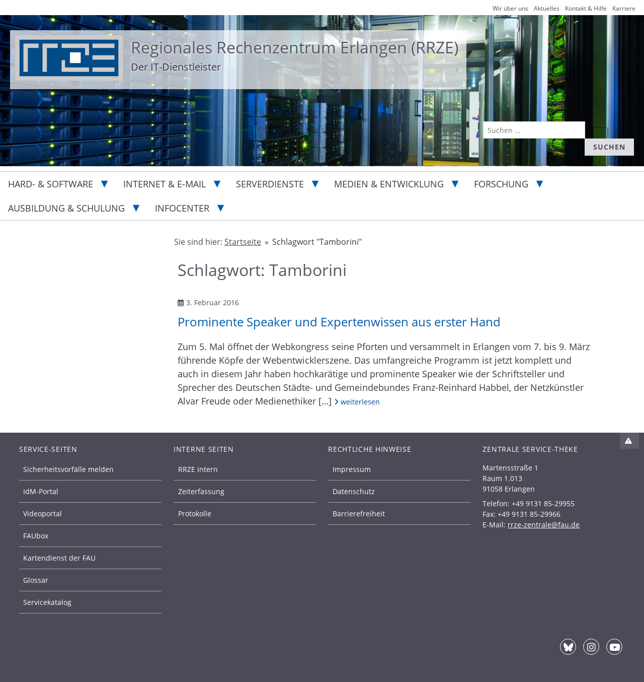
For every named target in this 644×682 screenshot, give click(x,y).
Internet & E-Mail (164, 184)
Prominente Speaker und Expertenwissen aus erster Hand (339, 321)
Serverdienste (270, 184)
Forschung (501, 184)
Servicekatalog (47, 602)
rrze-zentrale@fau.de (544, 524)
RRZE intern (198, 469)
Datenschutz (354, 491)
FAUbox (35, 535)
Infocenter (182, 208)
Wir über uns (510, 8)
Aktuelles (546, 8)
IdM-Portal (40, 491)
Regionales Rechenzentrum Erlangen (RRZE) (294, 47)
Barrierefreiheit (359, 513)
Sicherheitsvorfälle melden (68, 469)
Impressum (352, 469)
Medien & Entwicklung (389, 184)
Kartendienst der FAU (59, 558)
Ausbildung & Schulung (66, 208)
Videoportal (42, 513)
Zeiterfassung (201, 491)
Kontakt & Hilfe (586, 8)
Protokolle (194, 513)
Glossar (35, 580)
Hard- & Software (50, 184)
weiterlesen (357, 401)
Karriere (623, 8)
